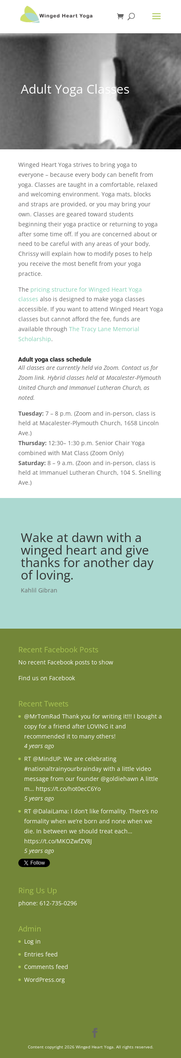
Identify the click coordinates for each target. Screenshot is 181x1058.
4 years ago (39, 746)
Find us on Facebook (46, 678)
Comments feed (46, 967)
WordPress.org (44, 980)
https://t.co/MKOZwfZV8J (58, 841)
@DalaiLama (50, 811)
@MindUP (46, 759)
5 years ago (39, 798)
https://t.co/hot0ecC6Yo (68, 789)
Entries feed (41, 954)
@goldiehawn (120, 779)
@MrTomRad (42, 716)
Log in (32, 941)
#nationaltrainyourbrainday (63, 769)
